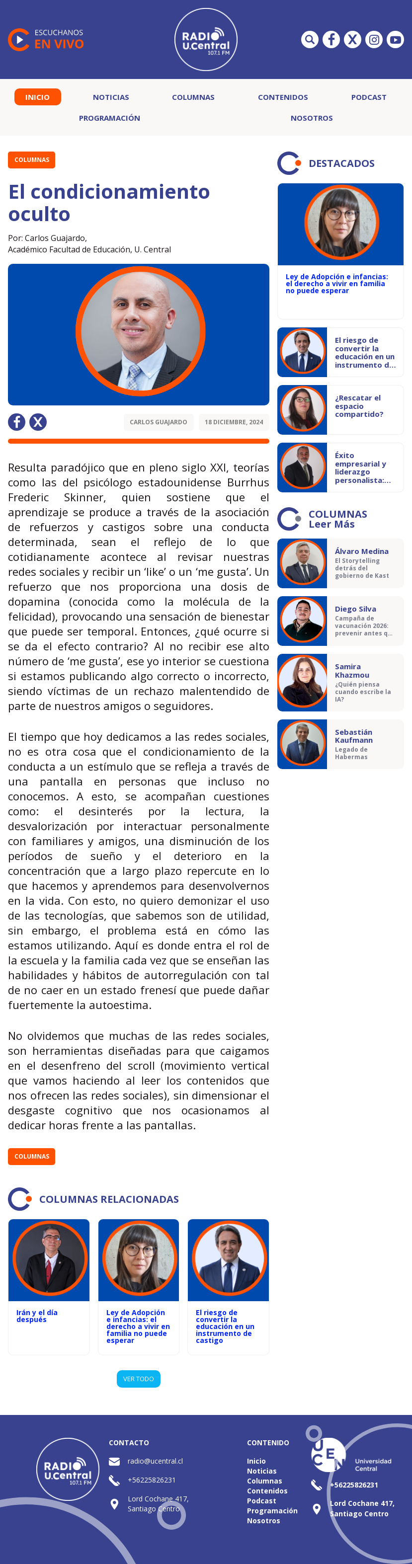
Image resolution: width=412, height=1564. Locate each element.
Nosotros (312, 118)
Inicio (37, 97)
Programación (109, 118)
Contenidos (283, 97)
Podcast (369, 97)
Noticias (111, 97)
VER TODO (138, 1378)
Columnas (193, 97)
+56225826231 (152, 1480)
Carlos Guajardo (158, 422)
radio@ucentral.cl (155, 1461)
